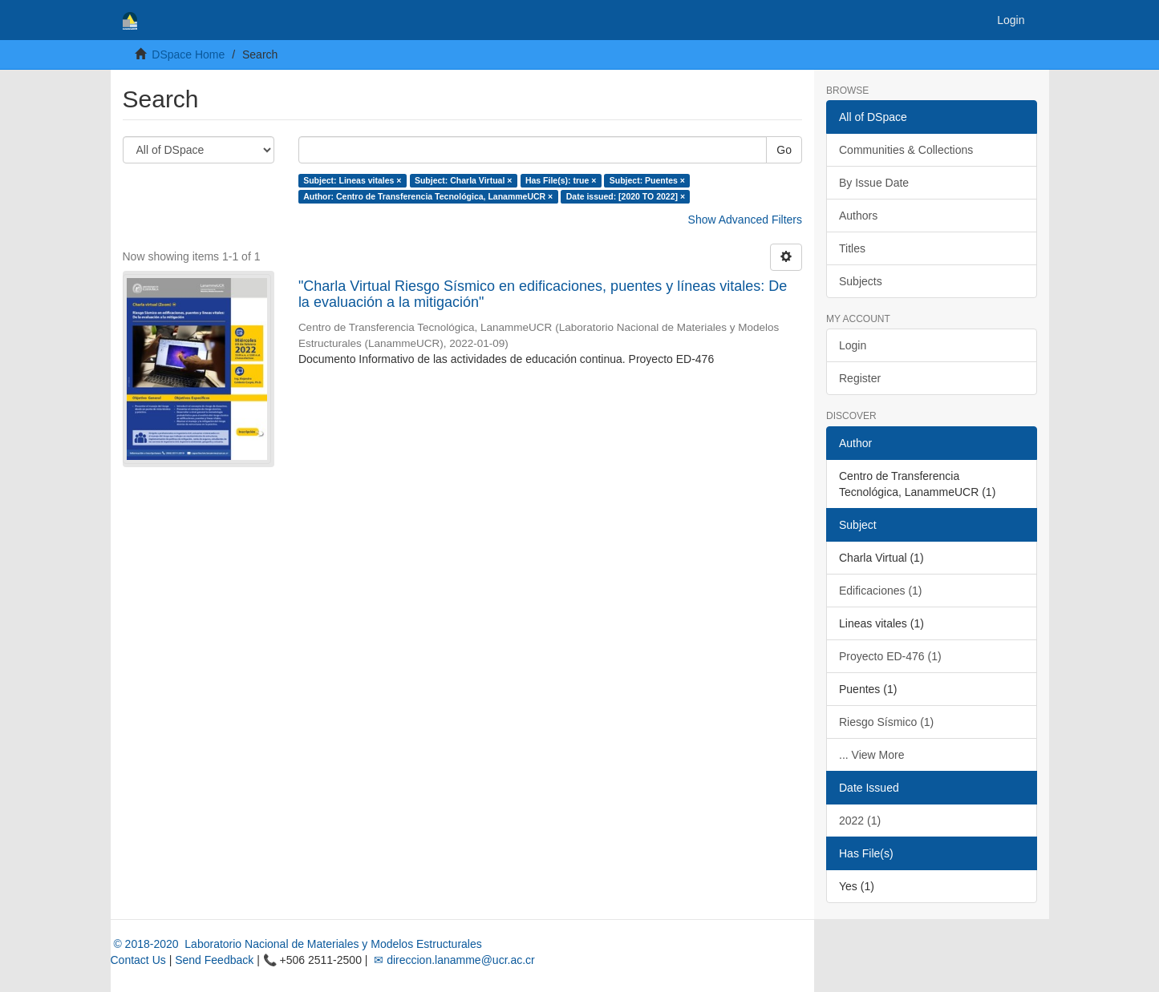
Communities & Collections (906, 149)
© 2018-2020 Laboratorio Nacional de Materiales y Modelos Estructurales (296, 944)
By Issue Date (874, 182)
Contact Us (138, 960)
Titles (852, 248)
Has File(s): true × (560, 180)
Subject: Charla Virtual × (463, 180)
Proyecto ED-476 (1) (890, 656)
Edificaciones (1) (880, 590)
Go (784, 149)
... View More (871, 754)
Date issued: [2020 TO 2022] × (625, 196)
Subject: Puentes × (647, 180)
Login (852, 345)
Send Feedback (214, 960)
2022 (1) (860, 820)
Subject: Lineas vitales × (352, 180)
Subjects (860, 281)
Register (860, 378)
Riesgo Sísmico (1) (886, 722)
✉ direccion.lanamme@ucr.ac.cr (452, 960)
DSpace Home (188, 54)
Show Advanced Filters (745, 219)
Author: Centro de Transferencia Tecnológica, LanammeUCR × (428, 196)
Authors (858, 215)
